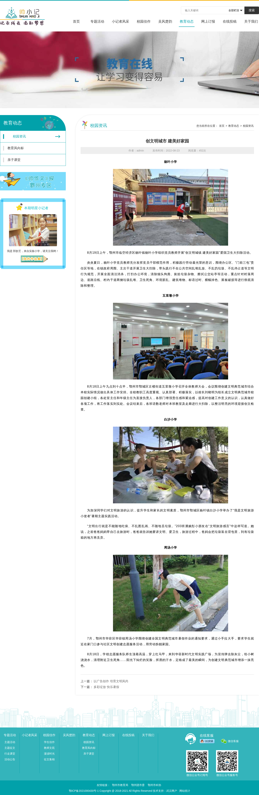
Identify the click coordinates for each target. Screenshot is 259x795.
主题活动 (9, 742)
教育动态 (187, 23)
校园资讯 (31, 136)
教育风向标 (30, 148)
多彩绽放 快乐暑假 (106, 687)
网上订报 (208, 21)
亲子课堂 (30, 160)
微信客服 (233, 741)
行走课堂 (9, 753)
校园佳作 (144, 21)
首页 (76, 21)
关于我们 (251, 21)
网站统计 (184, 790)
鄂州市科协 (154, 785)
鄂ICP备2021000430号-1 (84, 790)
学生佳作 (49, 742)
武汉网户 (171, 790)
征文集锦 (49, 759)
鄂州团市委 (138, 785)
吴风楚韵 (165, 21)
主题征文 (9, 747)
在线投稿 (230, 21)
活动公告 (9, 759)
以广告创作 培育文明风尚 (111, 681)
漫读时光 (49, 753)
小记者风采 (120, 21)
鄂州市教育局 (120, 785)
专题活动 (97, 21)
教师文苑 (49, 747)
